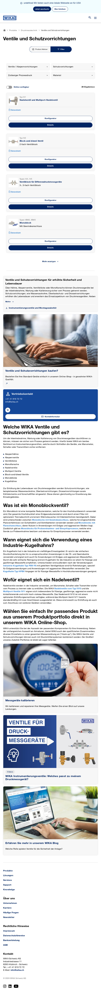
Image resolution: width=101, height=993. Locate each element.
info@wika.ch (11, 402)
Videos (10, 772)
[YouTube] (16, 986)
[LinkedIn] (10, 986)
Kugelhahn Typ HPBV (14, 571)
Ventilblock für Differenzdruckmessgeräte (41, 182)
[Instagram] (4, 986)
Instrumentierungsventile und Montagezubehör (33, 308)
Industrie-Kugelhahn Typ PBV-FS (19, 565)
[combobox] (28, 66)
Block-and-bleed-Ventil (31, 141)
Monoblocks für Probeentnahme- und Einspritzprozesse (49, 528)
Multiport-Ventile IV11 (14, 591)
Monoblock (25, 223)
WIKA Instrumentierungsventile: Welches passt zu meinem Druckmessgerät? (43, 778)
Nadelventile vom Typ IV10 (67, 588)
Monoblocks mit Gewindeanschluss (50, 520)
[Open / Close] (95, 17)
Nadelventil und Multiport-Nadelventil (39, 100)
